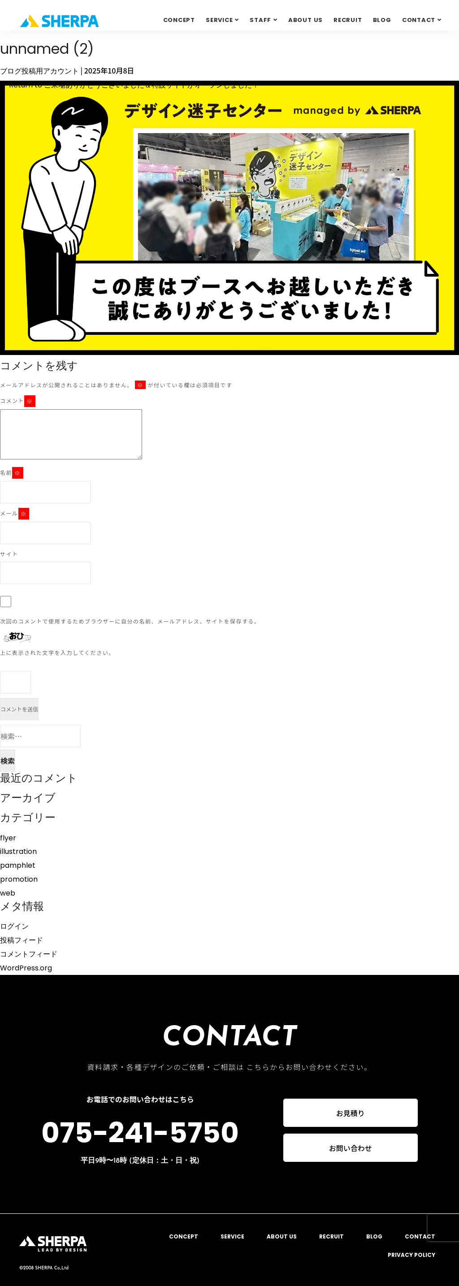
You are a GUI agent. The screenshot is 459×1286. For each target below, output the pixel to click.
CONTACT (420, 1236)
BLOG (382, 20)
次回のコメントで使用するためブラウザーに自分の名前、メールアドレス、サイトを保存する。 (130, 621)
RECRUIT (347, 20)
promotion (19, 879)
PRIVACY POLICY (411, 1255)
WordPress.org (26, 968)
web (7, 893)
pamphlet (17, 865)
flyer (8, 838)
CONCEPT (179, 20)
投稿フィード (21, 940)
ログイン (14, 926)
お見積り (350, 1112)
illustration (18, 851)
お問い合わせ (350, 1148)
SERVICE (219, 20)
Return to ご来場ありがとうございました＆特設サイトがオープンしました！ (129, 85)
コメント (17, 401)
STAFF (260, 20)
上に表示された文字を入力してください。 (57, 652)
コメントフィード (28, 954)
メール (14, 514)
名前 (11, 473)
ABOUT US (305, 20)
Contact (418, 20)
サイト (9, 554)
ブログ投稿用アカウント (39, 71)
